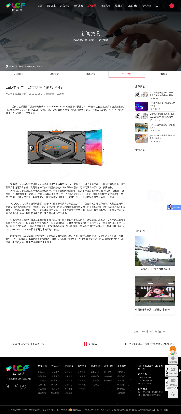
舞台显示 (55, 372)
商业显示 (55, 380)
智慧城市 (42, 376)
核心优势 (108, 372)
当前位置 (14, 66)
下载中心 (95, 380)
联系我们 (121, 384)
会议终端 (42, 393)
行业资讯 (38, 66)
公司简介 (121, 372)
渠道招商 (119, 5)
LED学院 (81, 389)
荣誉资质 (121, 376)
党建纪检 (132, 5)
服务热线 (173, 373)
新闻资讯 (91, 5)
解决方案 (51, 5)
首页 (40, 5)
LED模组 (55, 393)
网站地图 (121, 389)
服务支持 (105, 5)
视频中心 (95, 376)
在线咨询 (173, 362)
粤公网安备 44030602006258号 (84, 409)
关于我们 (146, 5)
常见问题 (95, 384)
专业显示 (55, 376)
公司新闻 (82, 372)
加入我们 (121, 380)
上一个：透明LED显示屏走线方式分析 (25, 344)
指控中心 (42, 372)
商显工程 (42, 384)
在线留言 (173, 385)
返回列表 (92, 344)
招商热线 (108, 380)
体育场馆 (42, 389)
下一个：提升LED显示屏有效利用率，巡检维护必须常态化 (149, 344)
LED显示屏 (56, 184)
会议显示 (55, 384)
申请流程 (108, 376)
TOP (173, 395)
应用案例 (78, 5)
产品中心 (64, 5)
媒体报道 (82, 376)
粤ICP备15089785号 (60, 410)
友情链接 (121, 393)
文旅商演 (42, 380)
